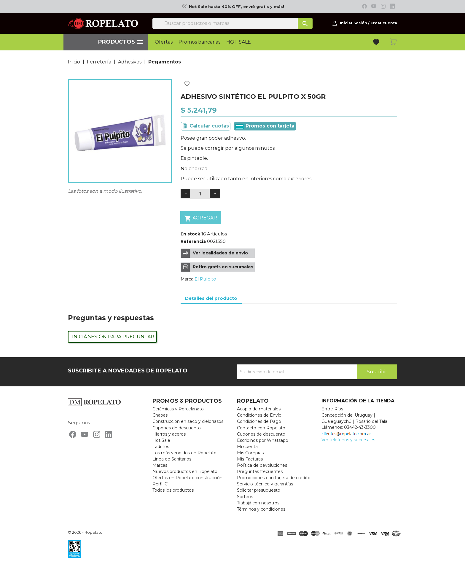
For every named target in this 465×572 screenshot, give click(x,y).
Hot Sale (161, 440)
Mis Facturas (250, 459)
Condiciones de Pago (259, 421)
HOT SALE (238, 42)
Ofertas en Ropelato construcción (187, 477)
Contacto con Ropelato (261, 428)
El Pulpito (205, 279)
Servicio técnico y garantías (265, 484)
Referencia (193, 241)
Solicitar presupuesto (258, 490)
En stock (190, 234)
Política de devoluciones (262, 465)
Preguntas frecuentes (260, 471)
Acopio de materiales (259, 409)
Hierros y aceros (169, 434)
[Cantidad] (200, 194)
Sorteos (245, 496)
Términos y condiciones (261, 509)
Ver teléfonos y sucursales (348, 439)
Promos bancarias (199, 42)
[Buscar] (232, 23)
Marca (187, 279)
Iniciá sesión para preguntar (113, 337)
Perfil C (160, 484)
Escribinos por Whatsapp (262, 440)
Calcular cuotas (209, 126)
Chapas (160, 415)
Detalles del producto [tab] (211, 298)
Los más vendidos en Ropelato (184, 452)
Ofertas (164, 42)
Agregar (200, 218)
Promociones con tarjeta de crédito (273, 477)
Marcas (159, 465)
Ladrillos (160, 446)
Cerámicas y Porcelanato (178, 409)
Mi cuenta (247, 446)
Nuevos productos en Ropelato (184, 471)
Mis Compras (250, 452)
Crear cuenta (383, 23)
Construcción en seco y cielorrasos (187, 421)
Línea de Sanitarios (171, 459)
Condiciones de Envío (259, 415)
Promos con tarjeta (264, 126)
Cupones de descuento (176, 428)
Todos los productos (173, 490)
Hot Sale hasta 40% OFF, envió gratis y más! (236, 6)
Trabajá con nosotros (258, 503)
